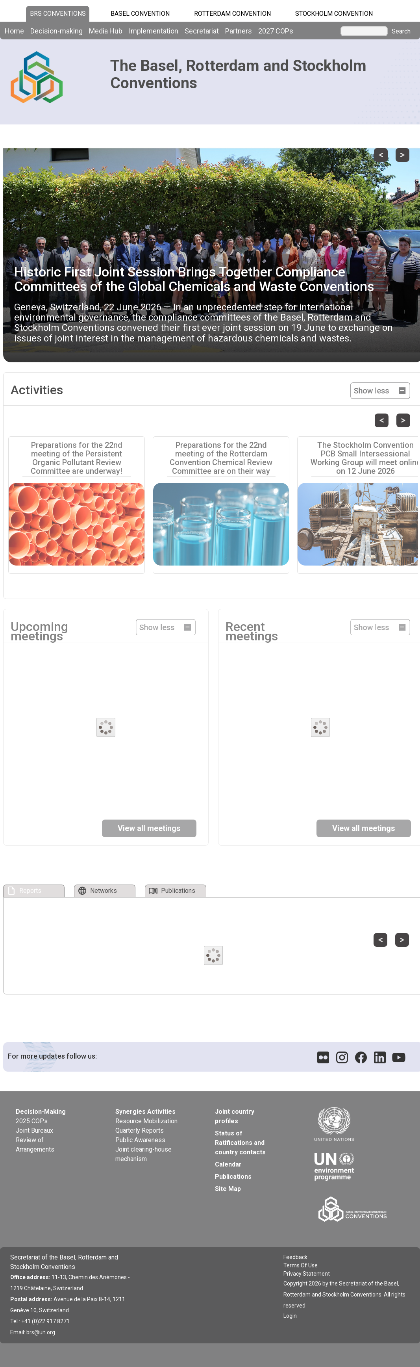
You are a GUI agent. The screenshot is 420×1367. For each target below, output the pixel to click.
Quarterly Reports (139, 1130)
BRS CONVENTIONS (58, 13)
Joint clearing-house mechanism (143, 1154)
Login (290, 1316)
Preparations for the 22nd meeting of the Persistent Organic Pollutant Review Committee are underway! (76, 458)
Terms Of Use (300, 1265)
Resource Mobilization (146, 1121)
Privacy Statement (306, 1274)
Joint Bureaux (34, 1130)
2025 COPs (32, 1121)
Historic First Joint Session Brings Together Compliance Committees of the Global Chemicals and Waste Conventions (194, 279)
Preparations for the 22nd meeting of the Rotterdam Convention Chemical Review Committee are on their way (221, 458)
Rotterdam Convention (232, 13)
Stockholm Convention (334, 13)
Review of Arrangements (35, 1144)
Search (401, 31)
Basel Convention (140, 13)
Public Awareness (140, 1140)
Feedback (295, 1257)
